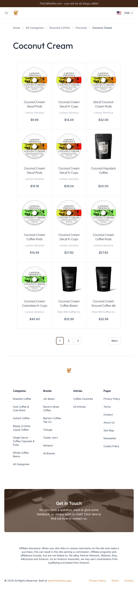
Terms (107, 406)
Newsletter (110, 438)
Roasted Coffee (60, 27)
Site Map (109, 430)
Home (16, 27)
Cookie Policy (111, 446)
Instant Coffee (21, 418)
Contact (108, 414)
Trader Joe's (50, 437)
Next (115, 340)
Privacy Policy (112, 398)
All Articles (79, 406)
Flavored (81, 27)
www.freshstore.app (59, 580)
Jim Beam (49, 398)
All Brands (49, 453)
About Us (109, 422)
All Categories (35, 27)
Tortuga (47, 429)
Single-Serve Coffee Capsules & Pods (23, 441)
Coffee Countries (83, 398)
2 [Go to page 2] (69, 340)
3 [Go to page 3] (78, 340)
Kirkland (48, 445)
